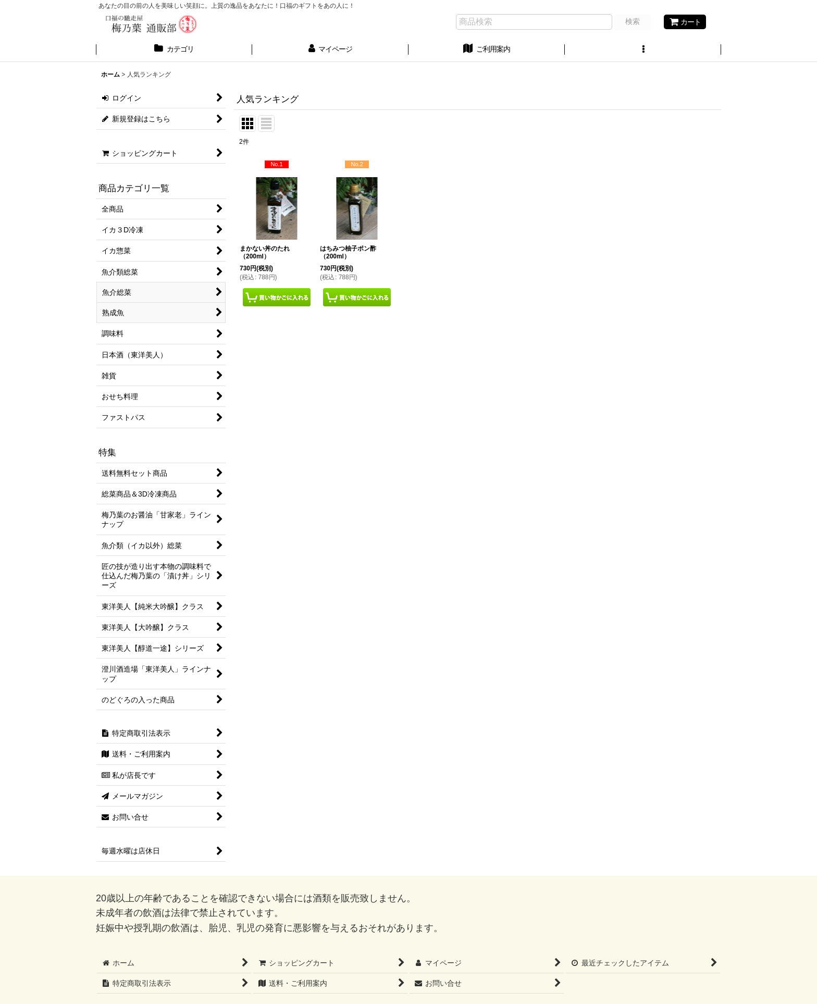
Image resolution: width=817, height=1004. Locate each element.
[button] (643, 50)
